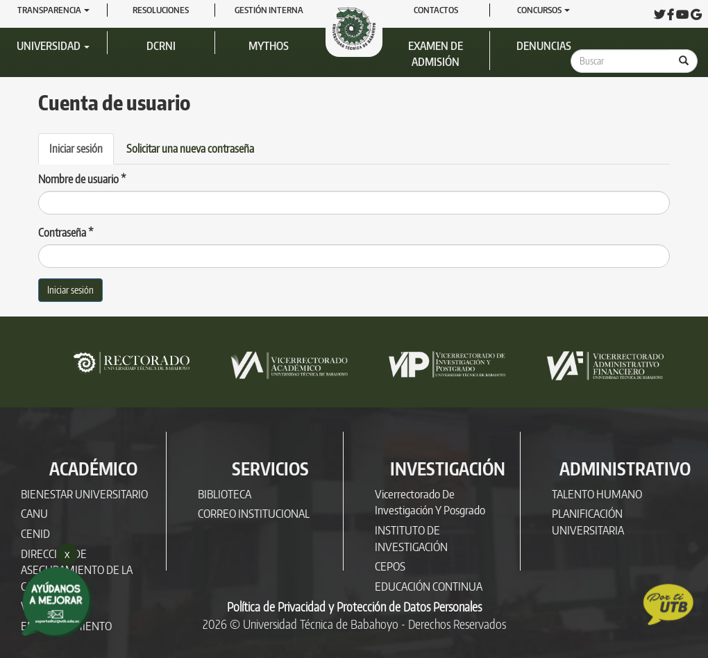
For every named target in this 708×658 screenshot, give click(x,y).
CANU (34, 513)
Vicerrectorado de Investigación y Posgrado (430, 502)
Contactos (436, 9)
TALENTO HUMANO (597, 494)
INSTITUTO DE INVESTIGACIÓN (411, 538)
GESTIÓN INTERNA (269, 9)
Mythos (268, 46)
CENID (35, 533)
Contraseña (66, 232)
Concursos (543, 9)
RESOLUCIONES (161, 9)
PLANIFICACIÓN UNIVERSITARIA (588, 521)
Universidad (53, 46)
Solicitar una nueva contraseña (190, 148)
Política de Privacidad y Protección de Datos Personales (354, 606)
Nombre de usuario (82, 179)
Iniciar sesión (81, 152)
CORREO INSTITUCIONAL (254, 513)
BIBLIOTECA (224, 494)
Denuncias (543, 46)
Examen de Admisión (435, 54)
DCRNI (161, 46)
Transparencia (53, 9)
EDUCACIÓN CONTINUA (428, 586)
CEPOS (390, 566)
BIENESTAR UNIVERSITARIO (84, 494)
